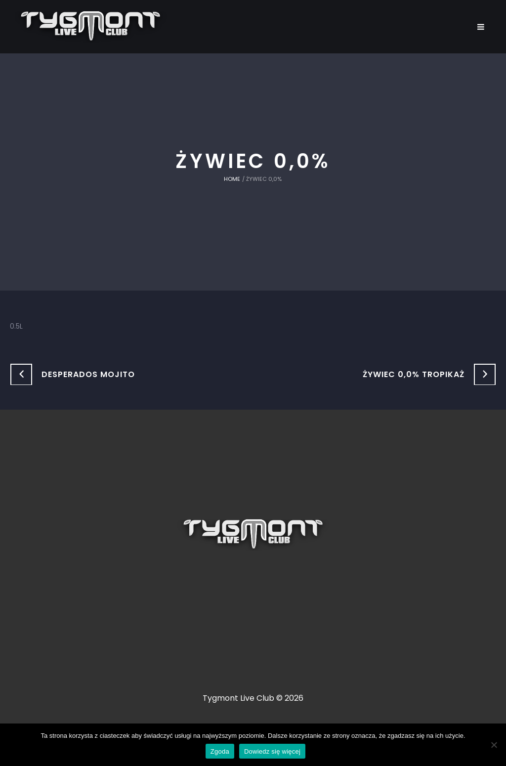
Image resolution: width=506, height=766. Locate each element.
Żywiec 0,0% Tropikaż (413, 374)
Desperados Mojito (88, 374)
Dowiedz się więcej (272, 751)
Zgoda (220, 751)
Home (232, 179)
